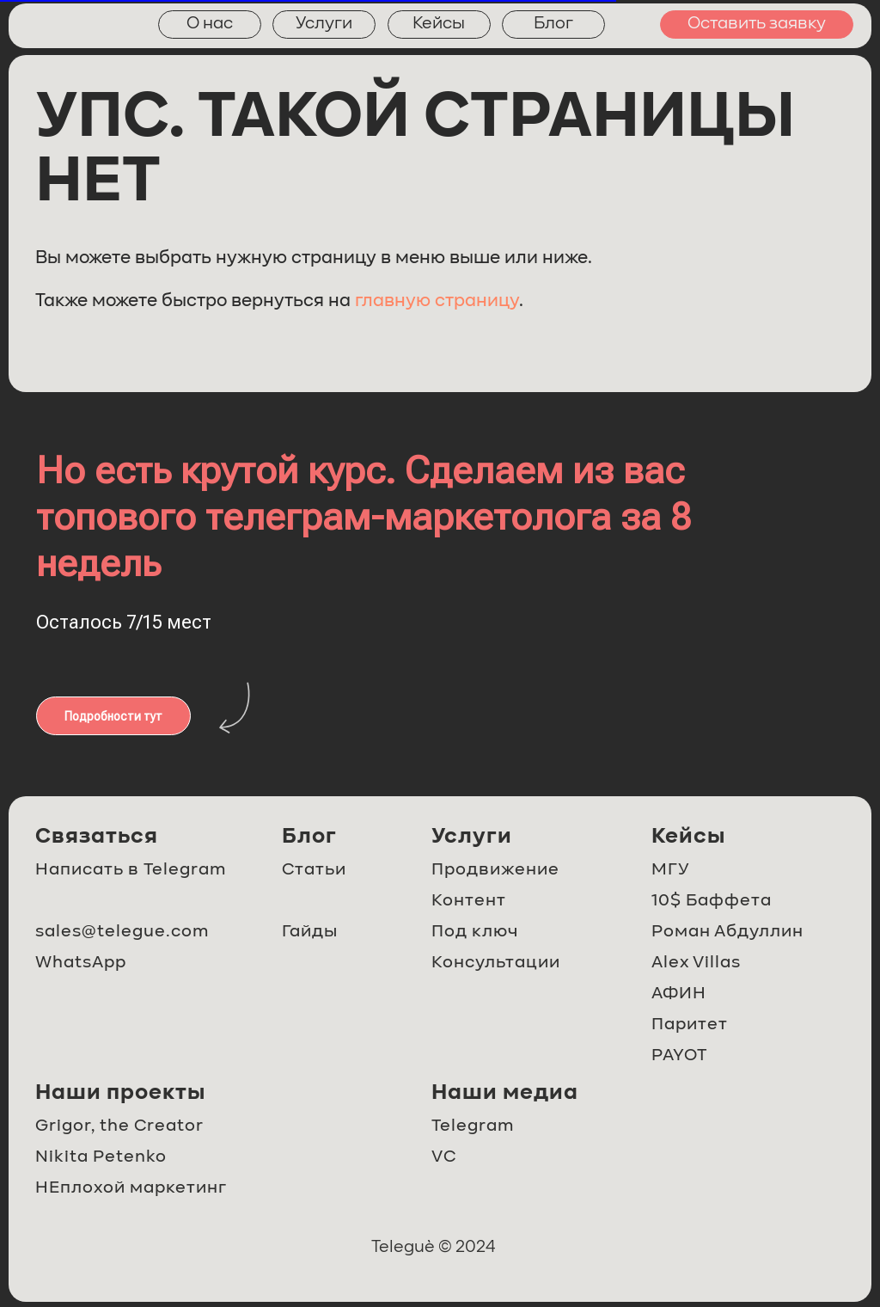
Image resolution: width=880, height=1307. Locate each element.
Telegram (472, 1126)
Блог (553, 24)
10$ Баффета (711, 901)
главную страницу (437, 301)
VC (443, 1157)
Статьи (314, 870)
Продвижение (495, 870)
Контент (468, 901)
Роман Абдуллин (727, 932)
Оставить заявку (757, 24)
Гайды (310, 932)
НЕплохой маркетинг (131, 1188)
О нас (209, 24)
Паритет (689, 1025)
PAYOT (679, 1056)
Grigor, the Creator (119, 1126)
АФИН (678, 994)
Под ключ (474, 932)
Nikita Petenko (101, 1157)
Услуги (324, 24)
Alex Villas (696, 963)
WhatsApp (80, 963)
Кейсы (438, 24)
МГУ (670, 870)
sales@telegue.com (122, 932)
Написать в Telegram (130, 870)
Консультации (495, 963)
